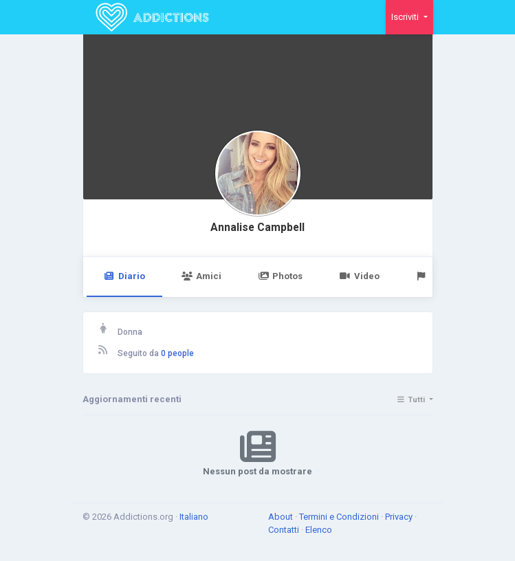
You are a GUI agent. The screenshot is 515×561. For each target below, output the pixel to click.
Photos (280, 276)
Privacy (400, 517)
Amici (201, 276)
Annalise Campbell (257, 227)
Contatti (284, 530)
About (281, 517)
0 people (177, 353)
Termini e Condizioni (340, 517)
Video (359, 276)
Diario (124, 276)
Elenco (318, 530)
